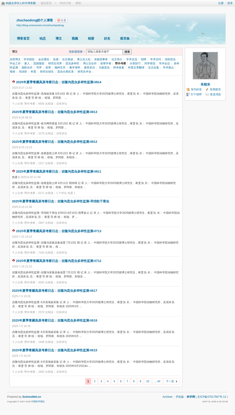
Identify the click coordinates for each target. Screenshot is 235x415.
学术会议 (164, 63)
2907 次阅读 (45, 222)
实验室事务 (101, 59)
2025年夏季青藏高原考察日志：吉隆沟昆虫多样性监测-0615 (54, 350)
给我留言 (215, 89)
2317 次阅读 (45, 163)
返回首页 (46, 3)
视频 (75, 38)
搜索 (127, 51)
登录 (230, 3)
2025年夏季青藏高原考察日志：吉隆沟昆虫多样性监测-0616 (54, 320)
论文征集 (153, 67)
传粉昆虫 (170, 59)
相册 (91, 38)
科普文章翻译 (136, 67)
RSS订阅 (65, 3)
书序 (39, 67)
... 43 (157, 381)
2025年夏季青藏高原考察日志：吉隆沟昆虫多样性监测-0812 (54, 141)
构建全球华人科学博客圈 (21, 3)
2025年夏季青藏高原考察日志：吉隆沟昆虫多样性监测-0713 (58, 231)
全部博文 (15, 59)
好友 (107, 38)
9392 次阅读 (45, 282)
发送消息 (215, 94)
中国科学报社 (38, 401)
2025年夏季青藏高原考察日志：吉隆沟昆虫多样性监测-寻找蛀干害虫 (60, 201)
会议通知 (43, 59)
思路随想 (38, 63)
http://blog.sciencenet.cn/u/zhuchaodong (40, 25)
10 (147, 381)
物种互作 (60, 67)
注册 (221, 3)
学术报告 (29, 59)
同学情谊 (149, 63)
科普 (33, 71)
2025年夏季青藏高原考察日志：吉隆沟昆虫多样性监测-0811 (58, 171)
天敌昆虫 (104, 67)
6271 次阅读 (45, 193)
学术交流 (131, 59)
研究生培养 (55, 63)
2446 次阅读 (45, 342)
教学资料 (74, 67)
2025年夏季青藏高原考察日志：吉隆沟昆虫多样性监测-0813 (54, 112)
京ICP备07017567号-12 (211, 396)
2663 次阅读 (45, 371)
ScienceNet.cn (31, 396)
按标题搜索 (76, 51)
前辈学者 (105, 63)
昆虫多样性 (72, 63)
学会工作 (15, 63)
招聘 (143, 59)
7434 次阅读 (45, 252)
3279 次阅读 (45, 133)
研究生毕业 (84, 71)
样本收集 (118, 67)
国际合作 (27, 67)
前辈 (48, 67)
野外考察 (120, 63)
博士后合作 (90, 63)
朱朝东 (205, 84)
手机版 (180, 396)
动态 (42, 38)
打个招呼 (196, 94)
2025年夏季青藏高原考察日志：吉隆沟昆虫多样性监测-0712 (58, 261)
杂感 (55, 59)
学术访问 (155, 59)
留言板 (125, 38)
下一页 (170, 381)
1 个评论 (61, 193)
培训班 (23, 71)
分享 (63, 20)
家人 (27, 63)
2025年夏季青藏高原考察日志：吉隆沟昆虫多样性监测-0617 (54, 290)
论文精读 (67, 59)
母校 (12, 71)
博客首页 (23, 38)
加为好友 (196, 89)
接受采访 (89, 67)
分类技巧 (135, 63)
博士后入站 (84, 59)
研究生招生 (47, 71)
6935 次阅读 (45, 103)
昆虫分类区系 (65, 71)
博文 (59, 38)
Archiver (167, 396)
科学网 (191, 396)
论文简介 (116, 59)
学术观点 (168, 67)
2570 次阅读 (45, 312)
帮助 (78, 3)
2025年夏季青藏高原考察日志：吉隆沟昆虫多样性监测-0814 (58, 82)
